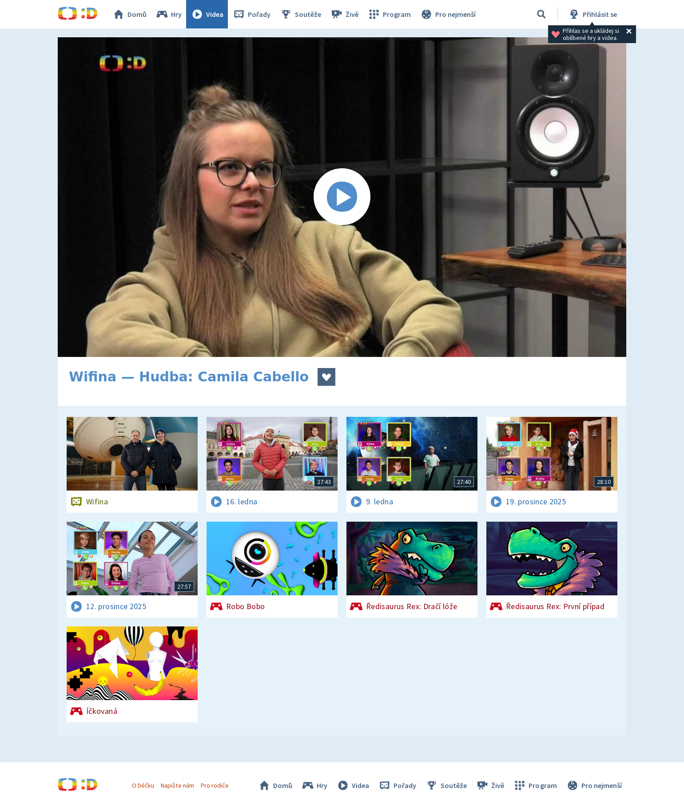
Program (389, 14)
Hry (168, 14)
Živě (344, 14)
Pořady (251, 14)
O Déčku (143, 785)
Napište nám (177, 785)
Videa (207, 14)
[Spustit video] (342, 197)
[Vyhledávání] (541, 14)
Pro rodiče (215, 785)
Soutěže (300, 14)
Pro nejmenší (448, 14)
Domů (129, 14)
